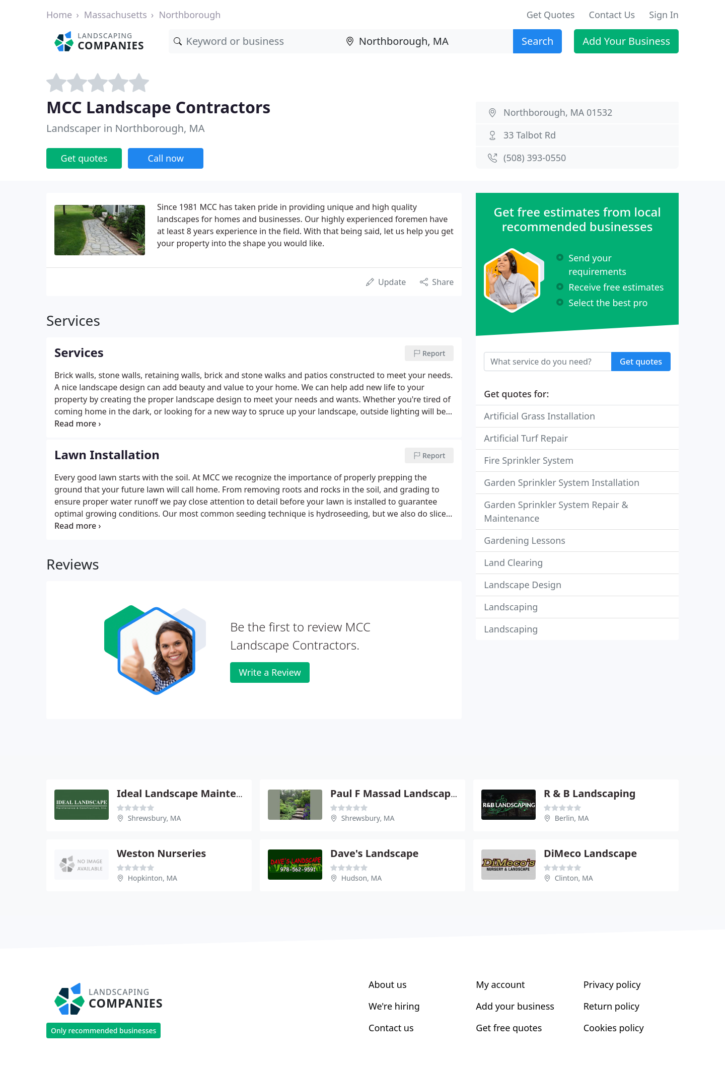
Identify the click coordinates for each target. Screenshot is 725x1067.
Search (537, 41)
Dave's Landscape (374, 853)
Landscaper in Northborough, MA (125, 128)
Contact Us (612, 15)
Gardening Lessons (524, 540)
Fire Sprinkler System (528, 460)
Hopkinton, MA (152, 878)
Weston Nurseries (161, 853)
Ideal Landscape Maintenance (191, 793)
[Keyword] (255, 41)
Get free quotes (509, 1028)
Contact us (391, 1028)
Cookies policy (614, 1028)
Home (59, 15)
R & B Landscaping (589, 793)
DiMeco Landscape (590, 853)
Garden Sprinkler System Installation (561, 482)
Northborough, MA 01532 (557, 112)
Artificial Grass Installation (539, 416)
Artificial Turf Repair (526, 438)
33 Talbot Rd (529, 135)
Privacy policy (612, 984)
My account (500, 984)
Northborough (190, 15)
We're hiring (394, 1006)
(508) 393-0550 (534, 158)
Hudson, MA (361, 878)
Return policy (611, 1006)
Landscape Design (522, 585)
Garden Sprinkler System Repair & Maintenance (556, 511)
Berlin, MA (572, 818)
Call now (166, 158)
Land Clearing (513, 562)
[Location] (427, 41)
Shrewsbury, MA (154, 818)
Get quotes (84, 158)
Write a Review (270, 672)
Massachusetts (115, 15)
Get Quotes (551, 15)
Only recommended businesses (103, 1030)
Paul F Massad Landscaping (398, 793)
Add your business (515, 1006)
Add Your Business (626, 41)
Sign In (664, 15)
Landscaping (511, 607)
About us (388, 984)
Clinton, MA (574, 878)
